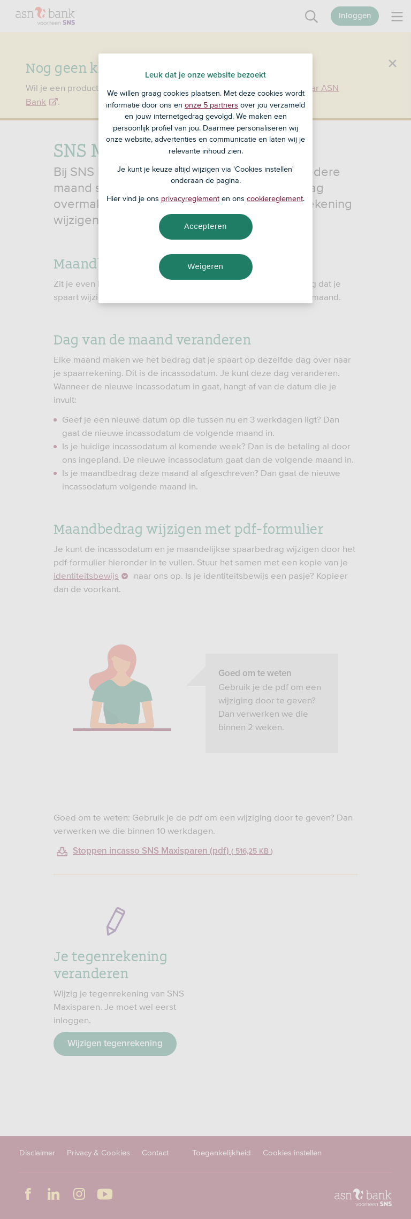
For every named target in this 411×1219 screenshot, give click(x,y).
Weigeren (205, 266)
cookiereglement (275, 198)
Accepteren (205, 226)
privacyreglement (190, 198)
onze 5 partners (211, 105)
